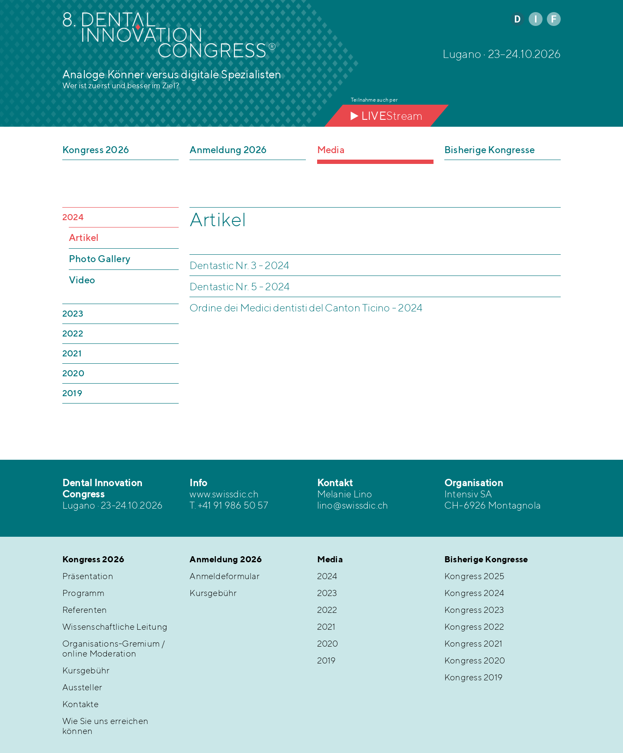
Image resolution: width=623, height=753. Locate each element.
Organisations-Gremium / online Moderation (114, 648)
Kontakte (80, 704)
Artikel (84, 237)
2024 (72, 217)
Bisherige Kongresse (489, 149)
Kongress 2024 (474, 593)
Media (331, 149)
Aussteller (82, 687)
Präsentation (87, 576)
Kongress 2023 (474, 610)
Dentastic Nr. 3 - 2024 (239, 265)
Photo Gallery (99, 258)
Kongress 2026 (95, 149)
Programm (83, 593)
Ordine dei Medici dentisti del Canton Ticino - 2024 (306, 307)
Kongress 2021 (473, 643)
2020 (73, 373)
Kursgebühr (85, 670)
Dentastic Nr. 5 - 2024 (239, 286)
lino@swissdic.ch (353, 505)
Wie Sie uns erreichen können (105, 726)
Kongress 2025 (474, 576)
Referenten (84, 610)
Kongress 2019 (473, 677)
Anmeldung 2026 (228, 149)
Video (82, 279)
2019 (72, 393)
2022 (72, 333)
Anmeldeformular (224, 576)
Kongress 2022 (474, 626)
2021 (72, 353)
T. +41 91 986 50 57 (228, 505)
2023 (72, 313)
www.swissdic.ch (224, 494)
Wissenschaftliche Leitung (114, 626)
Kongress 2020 (474, 660)
